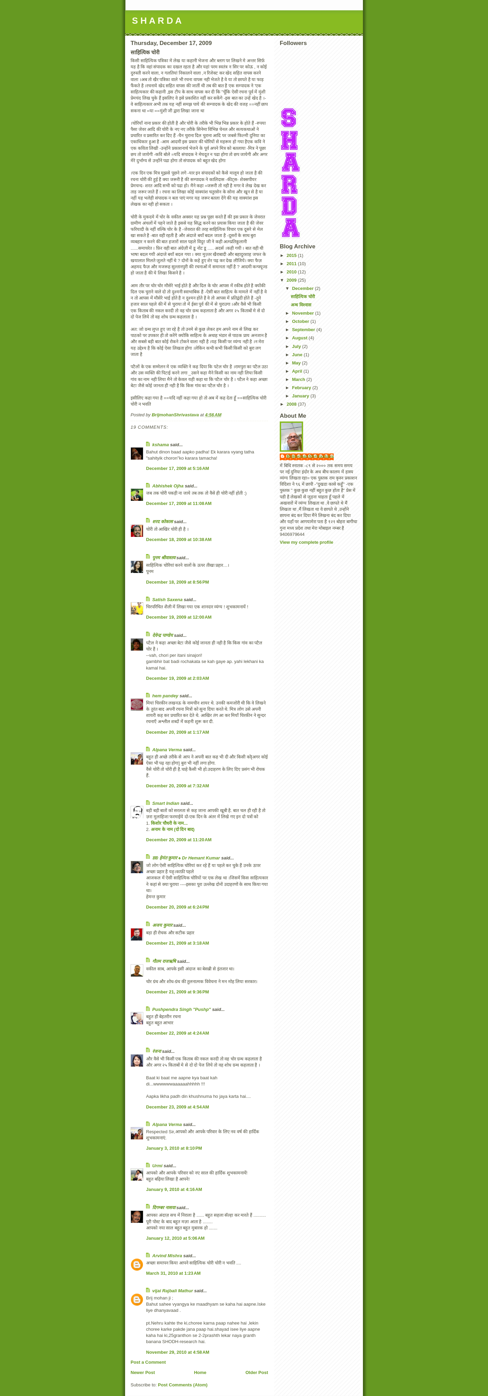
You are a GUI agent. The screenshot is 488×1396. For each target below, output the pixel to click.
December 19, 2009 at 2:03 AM (177, 678)
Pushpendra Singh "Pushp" (181, 1009)
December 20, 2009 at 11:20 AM (179, 839)
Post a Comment (148, 1362)
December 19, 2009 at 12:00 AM (179, 617)
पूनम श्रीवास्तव (163, 557)
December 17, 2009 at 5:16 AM (177, 468)
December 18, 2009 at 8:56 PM (177, 582)
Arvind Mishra (167, 1255)
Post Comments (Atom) (183, 1384)
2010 (292, 271)
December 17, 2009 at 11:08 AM (179, 503)
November (303, 313)
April (297, 371)
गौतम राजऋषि (164, 961)
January (301, 395)
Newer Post (143, 1372)
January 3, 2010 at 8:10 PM (174, 1148)
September (304, 329)
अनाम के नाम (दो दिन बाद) (173, 829)
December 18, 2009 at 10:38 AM (179, 539)
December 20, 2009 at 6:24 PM (177, 907)
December (303, 288)
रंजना (156, 1051)
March (299, 379)
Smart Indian (165, 803)
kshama (160, 444)
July (297, 346)
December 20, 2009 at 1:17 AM (177, 732)
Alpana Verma (167, 749)
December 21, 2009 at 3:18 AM (177, 943)
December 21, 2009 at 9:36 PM (177, 991)
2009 (292, 280)
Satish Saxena (168, 599)
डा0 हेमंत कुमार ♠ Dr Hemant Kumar (186, 857)
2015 (292, 255)
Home (200, 1372)
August (300, 337)
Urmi (157, 1165)
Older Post (256, 1372)
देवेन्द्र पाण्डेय (162, 635)
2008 (292, 404)
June (298, 354)
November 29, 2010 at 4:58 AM (177, 1352)
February (302, 387)
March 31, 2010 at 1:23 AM (173, 1273)
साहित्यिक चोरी (303, 296)
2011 (292, 263)
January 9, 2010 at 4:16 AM (174, 1189)
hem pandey (165, 695)
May (297, 362)
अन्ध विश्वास (301, 304)
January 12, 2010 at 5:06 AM (175, 1238)
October (301, 321)
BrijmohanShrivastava (310, 456)
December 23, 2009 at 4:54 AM (177, 1107)
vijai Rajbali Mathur (172, 1290)
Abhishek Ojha (168, 485)
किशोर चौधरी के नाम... (169, 823)
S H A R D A (156, 20)
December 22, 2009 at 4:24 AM (177, 1033)
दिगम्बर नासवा (163, 1207)
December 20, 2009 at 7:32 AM (177, 785)
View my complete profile (306, 542)
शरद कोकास (162, 521)
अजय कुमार (162, 925)
